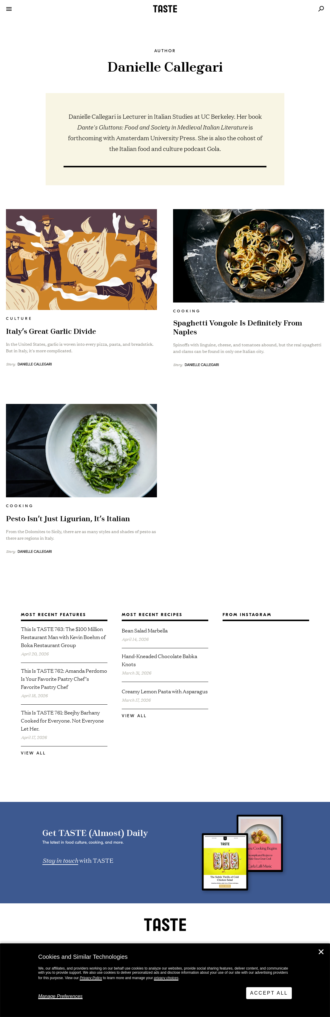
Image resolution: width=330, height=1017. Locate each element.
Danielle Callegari (35, 364)
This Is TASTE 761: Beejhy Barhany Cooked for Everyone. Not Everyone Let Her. (62, 720)
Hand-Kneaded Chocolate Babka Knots (159, 660)
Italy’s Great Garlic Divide (51, 331)
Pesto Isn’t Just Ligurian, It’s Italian (68, 519)
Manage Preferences (60, 996)
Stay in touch (60, 860)
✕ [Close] (321, 952)
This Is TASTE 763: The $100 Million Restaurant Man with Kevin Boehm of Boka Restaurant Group (63, 637)
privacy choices (166, 978)
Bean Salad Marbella (145, 630)
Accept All (269, 993)
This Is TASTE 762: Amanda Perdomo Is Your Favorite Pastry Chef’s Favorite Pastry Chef (64, 678)
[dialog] (165, 980)
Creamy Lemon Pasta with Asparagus (165, 691)
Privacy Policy (91, 978)
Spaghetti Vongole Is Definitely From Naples (237, 328)
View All (33, 753)
